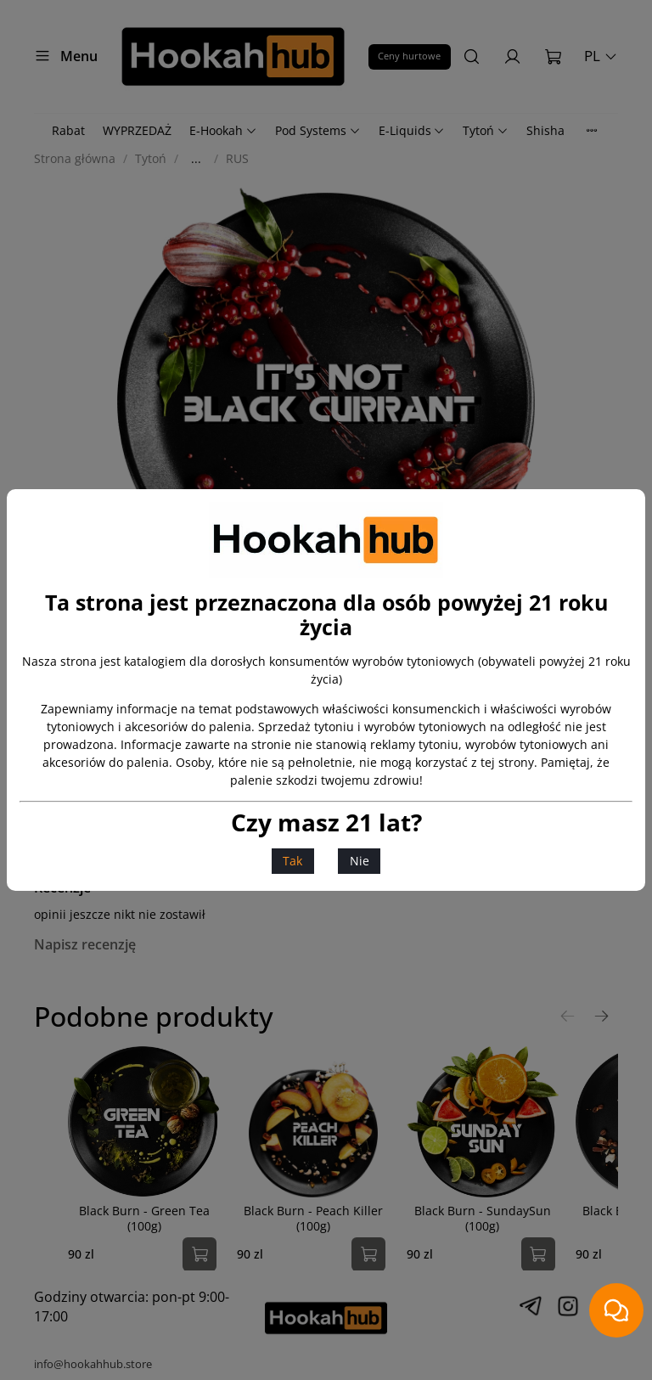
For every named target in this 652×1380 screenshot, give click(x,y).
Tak (292, 861)
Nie (359, 861)
